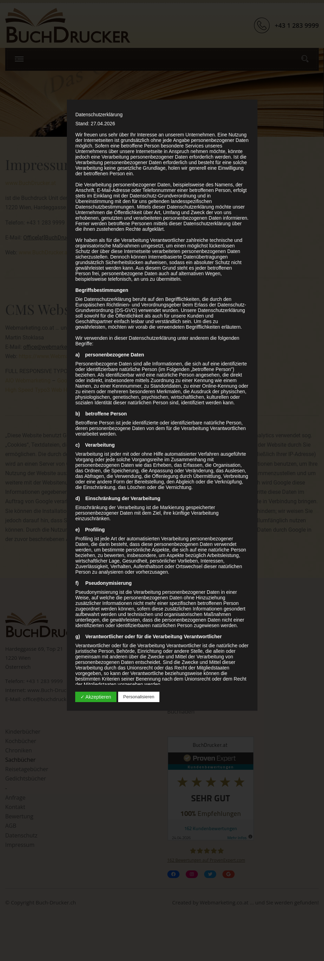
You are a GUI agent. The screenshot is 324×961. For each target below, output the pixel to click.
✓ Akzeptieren (95, 697)
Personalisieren (139, 696)
